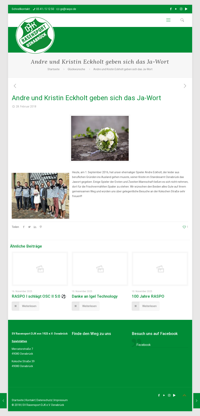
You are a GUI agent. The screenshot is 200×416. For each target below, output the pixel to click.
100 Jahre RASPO (148, 296)
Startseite (54, 69)
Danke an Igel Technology (95, 296)
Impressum (61, 400)
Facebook (144, 345)
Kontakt (30, 400)
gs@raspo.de (68, 9)
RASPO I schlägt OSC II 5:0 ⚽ (39, 296)
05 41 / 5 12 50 (45, 9)
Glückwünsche (76, 69)
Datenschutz (44, 400)
